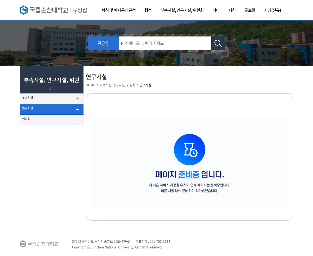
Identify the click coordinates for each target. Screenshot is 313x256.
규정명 (103, 43)
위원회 (26, 118)
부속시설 (27, 97)
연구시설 (27, 108)
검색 (218, 43)
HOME (90, 85)
